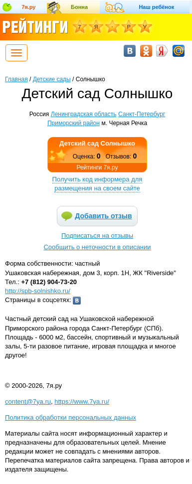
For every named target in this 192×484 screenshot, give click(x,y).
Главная (16, 79)
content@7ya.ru (28, 401)
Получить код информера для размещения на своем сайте (97, 183)
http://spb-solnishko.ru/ (37, 291)
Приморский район (73, 123)
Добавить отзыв (103, 216)
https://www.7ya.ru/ (81, 401)
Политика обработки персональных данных (70, 417)
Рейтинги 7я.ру (97, 167)
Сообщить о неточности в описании (97, 247)
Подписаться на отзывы (97, 235)
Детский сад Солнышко (97, 143)
